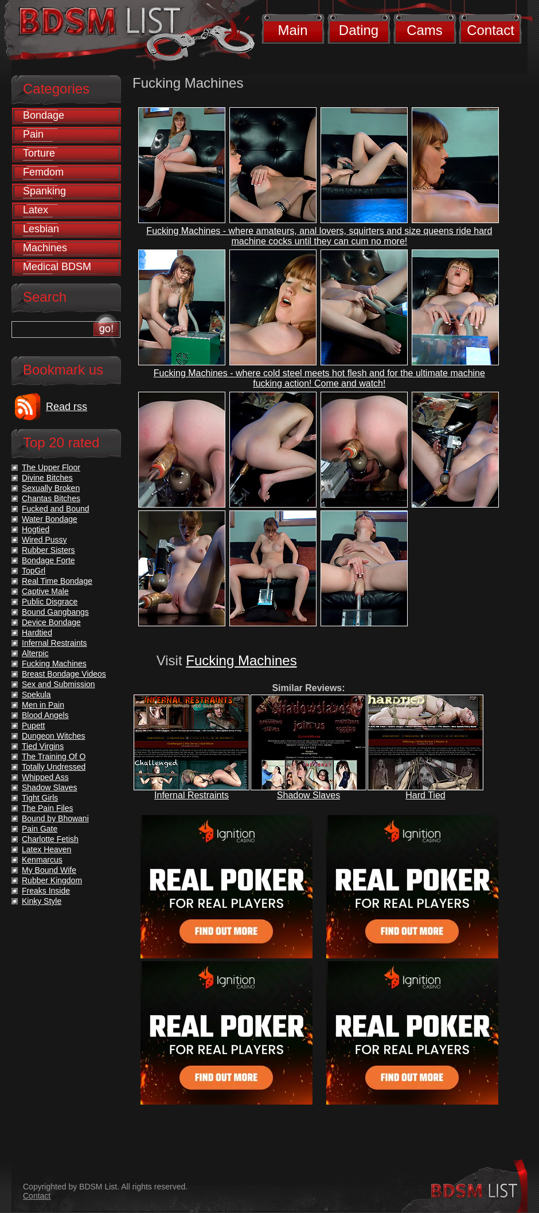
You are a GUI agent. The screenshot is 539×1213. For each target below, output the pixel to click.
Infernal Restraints (191, 795)
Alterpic (35, 653)
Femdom (43, 172)
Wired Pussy (44, 539)
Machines (45, 247)
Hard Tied (425, 795)
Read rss (66, 406)
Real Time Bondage (57, 581)
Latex (35, 210)
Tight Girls (40, 797)
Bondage (43, 115)
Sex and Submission (58, 684)
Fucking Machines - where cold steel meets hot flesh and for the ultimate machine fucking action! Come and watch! (319, 378)
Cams (425, 30)
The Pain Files (47, 808)
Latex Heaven (46, 849)
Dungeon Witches (53, 735)
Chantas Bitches (51, 498)
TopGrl (33, 570)
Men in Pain (43, 704)
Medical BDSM (57, 266)
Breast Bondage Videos (64, 673)
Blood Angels (45, 715)
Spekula (36, 694)
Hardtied (37, 632)
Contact (490, 30)
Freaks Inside (46, 890)
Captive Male (45, 591)
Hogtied (35, 529)
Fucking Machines (241, 660)
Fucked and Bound (55, 508)
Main (292, 30)
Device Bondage (51, 622)
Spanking (44, 191)
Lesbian (41, 229)
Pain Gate (39, 828)
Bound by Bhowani (55, 818)
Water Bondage (49, 519)
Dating (358, 30)
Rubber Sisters (48, 550)
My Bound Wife (49, 870)
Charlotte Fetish (50, 839)
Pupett (33, 725)
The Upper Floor (51, 467)
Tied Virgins (43, 746)
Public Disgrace (49, 601)
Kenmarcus (42, 859)
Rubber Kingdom (52, 880)
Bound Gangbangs (55, 612)
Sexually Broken (51, 488)
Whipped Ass (45, 777)
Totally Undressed (53, 766)
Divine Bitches (47, 477)
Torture (39, 153)
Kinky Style (41, 901)
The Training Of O (53, 756)
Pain (33, 134)
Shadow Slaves (308, 795)
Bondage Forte (48, 560)
